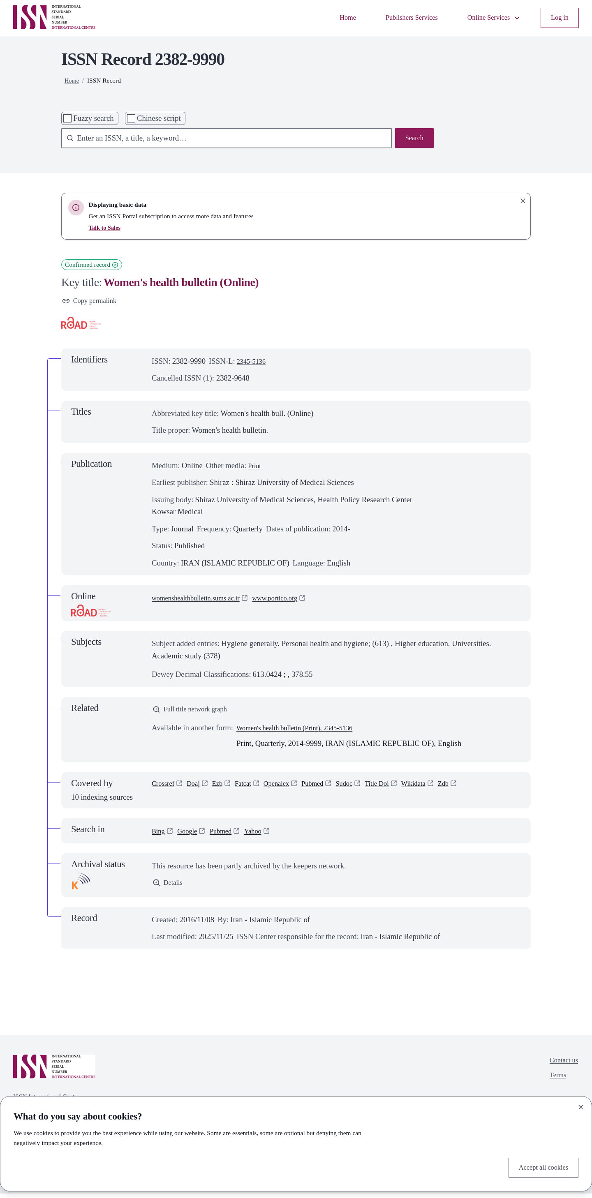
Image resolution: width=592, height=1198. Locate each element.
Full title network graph (194, 712)
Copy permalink (92, 302)
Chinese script (159, 118)
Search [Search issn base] (412, 139)
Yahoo (262, 834)
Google (190, 834)
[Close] (581, 1105)
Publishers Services (398, 18)
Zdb (471, 789)
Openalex (288, 789)
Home (329, 18)
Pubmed (327, 789)
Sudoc (362, 789)
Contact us (561, 1065)
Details (169, 888)
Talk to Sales (106, 227)
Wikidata (438, 789)
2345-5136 (253, 363)
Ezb (223, 789)
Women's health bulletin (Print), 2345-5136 (303, 731)
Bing (159, 834)
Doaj (197, 789)
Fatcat (251, 789)
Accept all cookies (539, 1166)
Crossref (165, 789)
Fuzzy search (93, 118)
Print (255, 467)
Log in (558, 18)
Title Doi (398, 789)
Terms (554, 1082)
